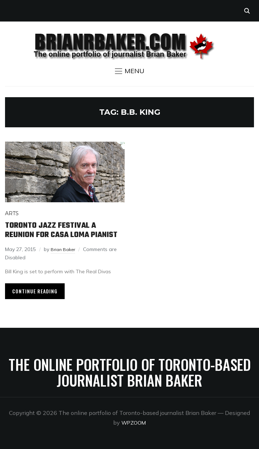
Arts (12, 213)
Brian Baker (64, 249)
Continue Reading (34, 291)
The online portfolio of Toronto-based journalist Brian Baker (130, 372)
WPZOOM (134, 422)
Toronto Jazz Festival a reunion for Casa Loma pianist (61, 230)
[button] (129, 71)
